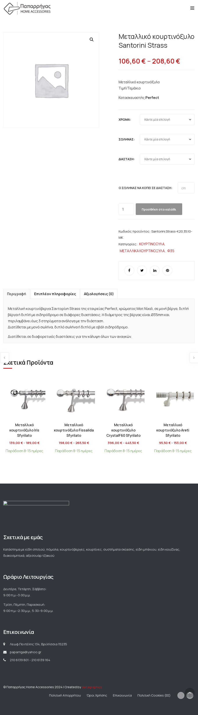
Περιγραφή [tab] (16, 293)
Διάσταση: (127, 159)
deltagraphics (92, 687)
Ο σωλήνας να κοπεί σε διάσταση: (145, 188)
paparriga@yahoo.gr (25, 652)
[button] (92, 40)
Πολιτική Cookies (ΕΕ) (154, 695)
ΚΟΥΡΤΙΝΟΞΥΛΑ (151, 244)
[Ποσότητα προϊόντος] (126, 209)
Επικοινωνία (122, 695)
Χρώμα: (125, 119)
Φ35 (170, 250)
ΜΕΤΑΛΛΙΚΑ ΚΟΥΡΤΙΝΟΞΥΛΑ (142, 250)
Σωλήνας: (127, 139)
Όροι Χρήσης (97, 695)
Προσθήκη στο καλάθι (159, 209)
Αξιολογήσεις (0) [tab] (99, 293)
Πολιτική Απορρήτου (65, 695)
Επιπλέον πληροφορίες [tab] (55, 293)
